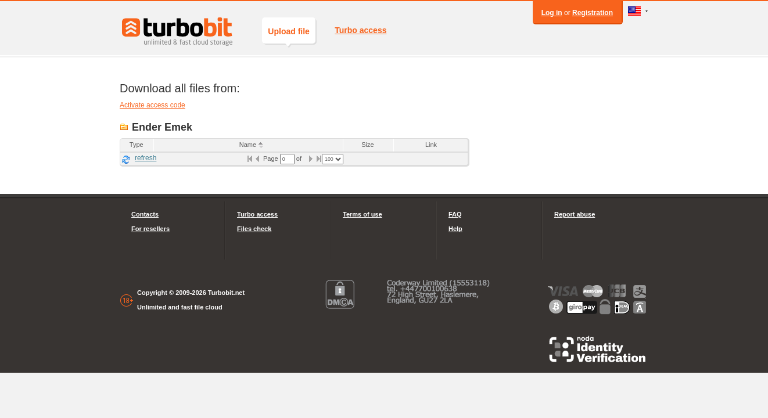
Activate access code (152, 105)
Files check (254, 228)
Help (455, 228)
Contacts (145, 214)
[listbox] (332, 159)
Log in (551, 13)
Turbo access (360, 30)
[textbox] (287, 159)
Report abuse (574, 214)
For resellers (150, 228)
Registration (592, 13)
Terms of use (362, 214)
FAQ (455, 214)
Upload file (289, 35)
